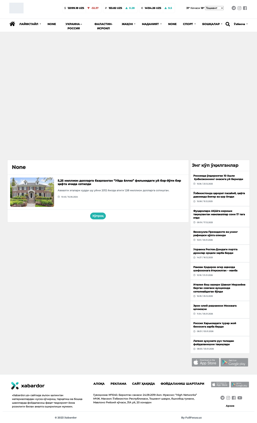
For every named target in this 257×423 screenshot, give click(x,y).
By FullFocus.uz (191, 417)
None (51, 24)
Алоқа (99, 383)
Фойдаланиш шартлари (182, 383)
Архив (230, 405)
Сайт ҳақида (143, 383)
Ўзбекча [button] (240, 24)
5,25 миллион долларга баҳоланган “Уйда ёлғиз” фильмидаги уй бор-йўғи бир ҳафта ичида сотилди (119, 182)
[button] (30, 24)
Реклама (118, 383)
